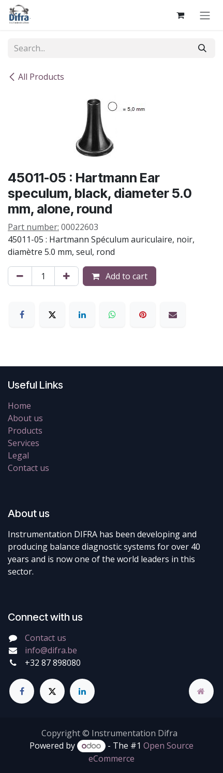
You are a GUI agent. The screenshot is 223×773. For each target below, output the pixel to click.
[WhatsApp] (112, 314)
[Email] (172, 314)
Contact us (28, 468)
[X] (52, 314)
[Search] (202, 48)
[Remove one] (20, 276)
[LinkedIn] (82, 314)
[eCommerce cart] (180, 15)
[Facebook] (21, 314)
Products (25, 430)
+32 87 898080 (53, 662)
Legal (18, 455)
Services (23, 443)
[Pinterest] (142, 314)
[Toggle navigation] (205, 15)
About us (25, 418)
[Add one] (66, 276)
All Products (36, 76)
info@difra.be (51, 650)
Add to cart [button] (119, 276)
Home (19, 405)
